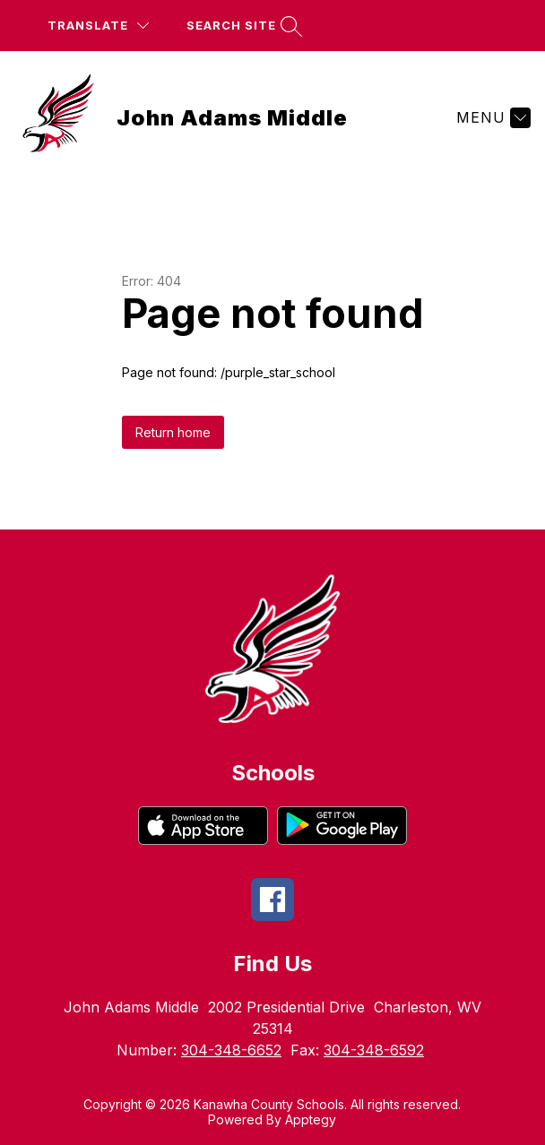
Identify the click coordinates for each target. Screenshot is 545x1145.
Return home (173, 432)
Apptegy (310, 1119)
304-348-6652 (231, 1050)
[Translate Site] (98, 25)
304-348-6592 (374, 1050)
